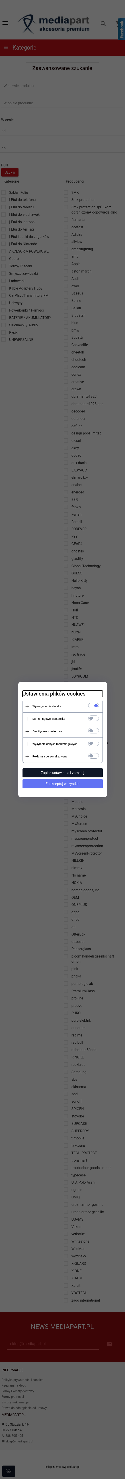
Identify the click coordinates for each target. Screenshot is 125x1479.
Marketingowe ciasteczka (49, 718)
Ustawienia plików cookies (54, 694)
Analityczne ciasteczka (47, 731)
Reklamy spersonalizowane (50, 756)
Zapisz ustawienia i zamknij (62, 773)
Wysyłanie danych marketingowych (55, 744)
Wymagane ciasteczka (47, 706)
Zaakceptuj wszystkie (62, 784)
